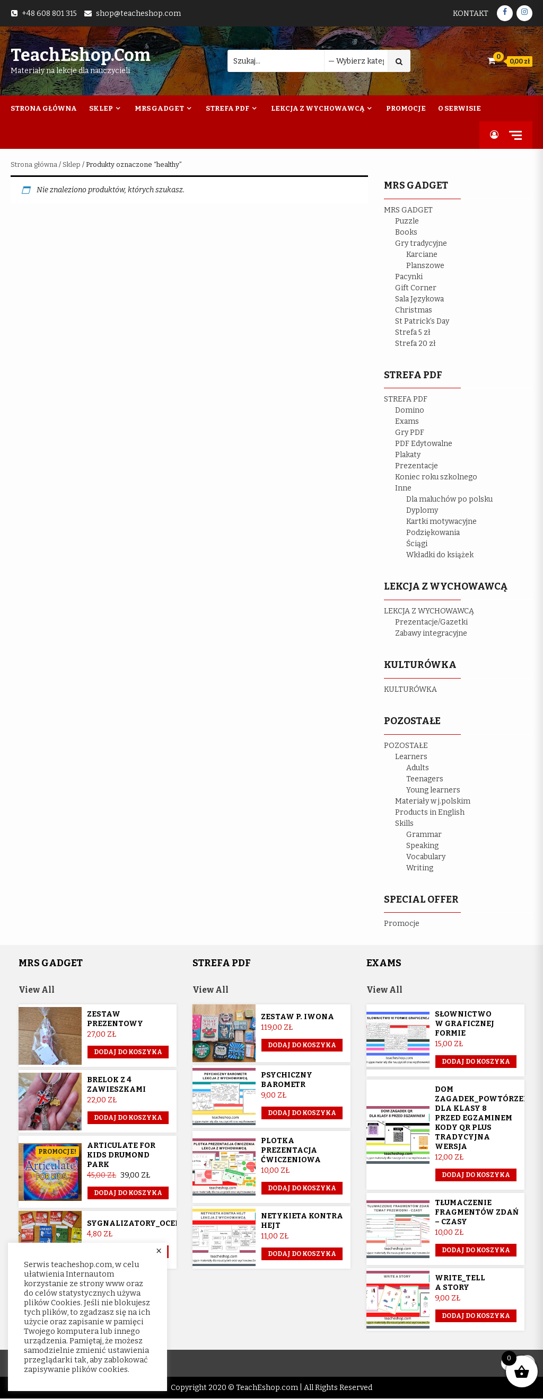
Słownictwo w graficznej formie (464, 1024)
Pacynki (409, 276)
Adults (417, 767)
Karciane (421, 254)
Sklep (101, 108)
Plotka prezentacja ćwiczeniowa (291, 1151)
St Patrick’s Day (422, 321)
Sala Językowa (419, 299)
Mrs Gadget (159, 108)
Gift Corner (415, 287)
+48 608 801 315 (49, 13)
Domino (409, 410)
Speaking (422, 845)
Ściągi (416, 543)
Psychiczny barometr (286, 1080)
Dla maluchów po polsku (449, 499)
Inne (403, 488)
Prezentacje (416, 465)
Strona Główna (44, 108)
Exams (407, 421)
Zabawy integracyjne (431, 633)
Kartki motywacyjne (441, 521)
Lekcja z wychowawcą (317, 108)
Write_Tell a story (460, 1283)
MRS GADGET (408, 210)
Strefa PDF (227, 108)
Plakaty (408, 454)
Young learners (433, 790)
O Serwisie (459, 108)
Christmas (413, 310)
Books (406, 232)
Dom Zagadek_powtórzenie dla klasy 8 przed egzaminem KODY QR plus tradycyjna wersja (486, 1118)
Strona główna (34, 164)
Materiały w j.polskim (432, 801)
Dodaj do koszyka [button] (128, 1052)
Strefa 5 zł (413, 332)
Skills (404, 823)
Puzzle (407, 221)
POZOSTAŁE (406, 745)
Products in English (430, 812)
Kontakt (470, 13)
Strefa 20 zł (415, 343)
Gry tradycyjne (421, 243)
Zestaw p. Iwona (297, 1017)
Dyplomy (422, 510)
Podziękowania (433, 532)
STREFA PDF (405, 399)
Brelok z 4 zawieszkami (116, 1085)
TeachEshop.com (81, 55)
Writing (419, 867)
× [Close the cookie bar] (159, 1251)
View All (37, 990)
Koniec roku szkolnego (436, 477)
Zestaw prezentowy (115, 1019)
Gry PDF (409, 432)
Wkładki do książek (440, 554)
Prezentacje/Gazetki (431, 622)
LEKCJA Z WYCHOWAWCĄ (429, 611)
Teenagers (424, 778)
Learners (411, 756)
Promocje (406, 108)
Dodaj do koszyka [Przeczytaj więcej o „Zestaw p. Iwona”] (302, 1045)
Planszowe (425, 265)
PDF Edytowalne (423, 443)
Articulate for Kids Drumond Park (121, 1156)
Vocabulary (425, 856)
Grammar (424, 834)
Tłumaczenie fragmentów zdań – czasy (477, 1213)
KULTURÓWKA (410, 689)
